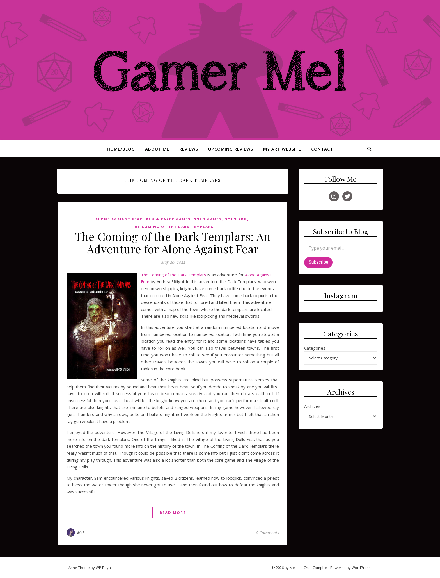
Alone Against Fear (119, 219)
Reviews (188, 149)
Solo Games (208, 219)
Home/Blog (121, 149)
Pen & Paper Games (168, 219)
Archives (312, 406)
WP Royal (104, 567)
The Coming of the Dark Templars (173, 226)
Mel (80, 532)
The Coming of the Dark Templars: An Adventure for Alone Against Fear (173, 242)
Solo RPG (236, 219)
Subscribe (318, 262)
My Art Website (282, 149)
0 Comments (267, 532)
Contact (322, 149)
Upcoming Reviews (230, 149)
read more (173, 512)
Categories (315, 348)
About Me (157, 149)
